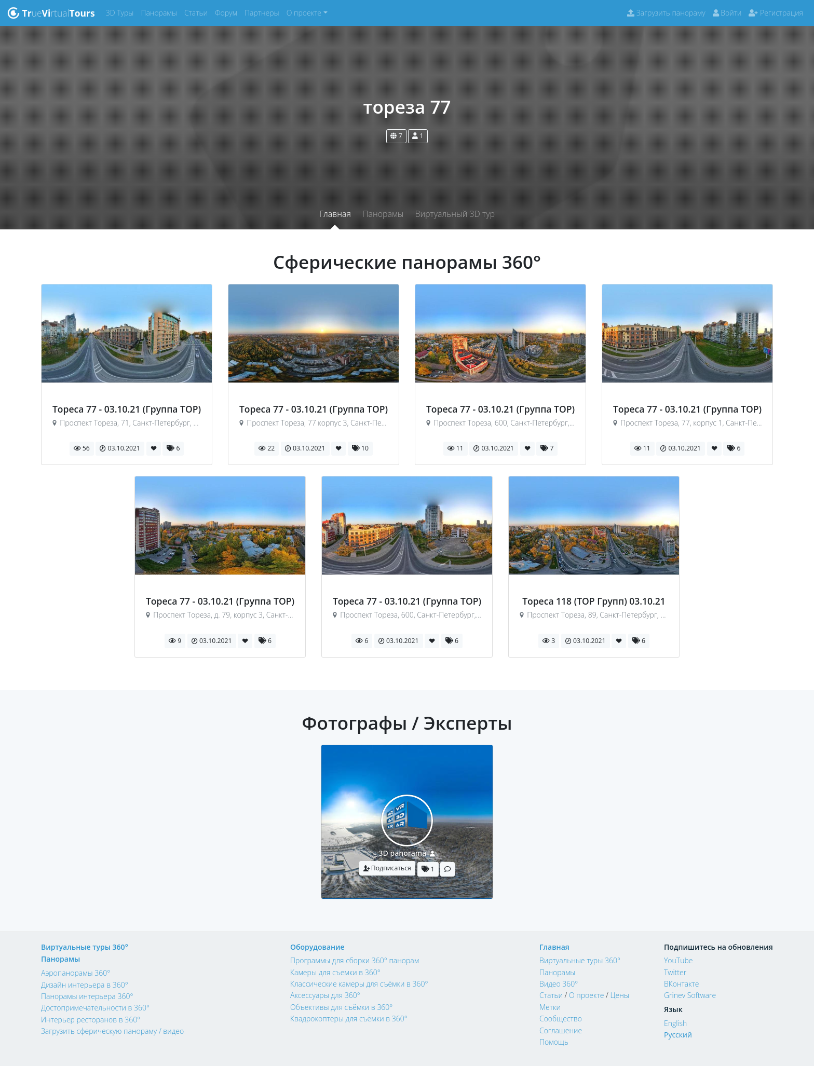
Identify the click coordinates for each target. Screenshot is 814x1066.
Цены (619, 995)
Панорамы (161, 12)
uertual (51, 13)
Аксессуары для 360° (325, 995)
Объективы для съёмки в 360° (341, 1007)
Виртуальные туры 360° (84, 947)
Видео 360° (558, 984)
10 (360, 448)
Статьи (197, 12)
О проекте (586, 995)
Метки (550, 1007)
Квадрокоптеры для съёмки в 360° (349, 1018)
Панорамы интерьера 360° (87, 996)
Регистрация (776, 13)
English (675, 1023)
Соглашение (560, 1030)
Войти (727, 13)
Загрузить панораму (666, 13)
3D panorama (403, 853)
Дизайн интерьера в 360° (84, 985)
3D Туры (122, 12)
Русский (678, 1035)
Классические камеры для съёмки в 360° (359, 984)
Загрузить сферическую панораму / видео (112, 1031)
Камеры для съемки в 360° (335, 972)
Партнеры (264, 12)
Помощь (553, 1042)
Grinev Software (690, 995)
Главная (335, 214)
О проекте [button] (304, 13)
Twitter (675, 972)
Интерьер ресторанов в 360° (90, 1019)
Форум (228, 12)
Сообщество (560, 1018)
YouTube (678, 960)
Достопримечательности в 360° (95, 1008)
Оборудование (317, 947)
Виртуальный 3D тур (455, 214)
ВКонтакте (681, 984)
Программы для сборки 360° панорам (354, 960)
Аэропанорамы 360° (75, 973)
